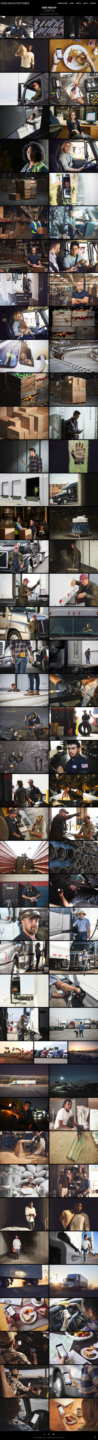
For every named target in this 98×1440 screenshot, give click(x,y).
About (85, 3)
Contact (93, 3)
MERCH (78, 3)
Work (72, 3)
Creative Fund (62, 3)
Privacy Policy (61, 1437)
